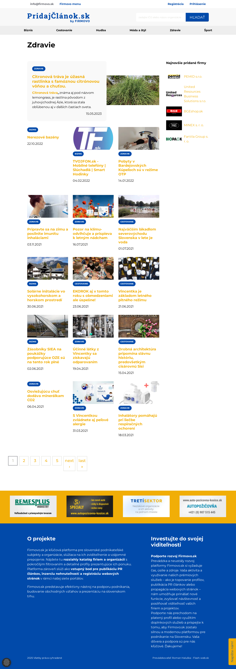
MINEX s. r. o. (194, 125)
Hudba (101, 30)
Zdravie (175, 30)
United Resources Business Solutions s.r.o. (195, 94)
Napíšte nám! (232, 651)
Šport (208, 30)
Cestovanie (64, 30)
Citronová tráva (45, 93)
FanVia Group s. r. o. (196, 139)
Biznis (28, 30)
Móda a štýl (138, 30)
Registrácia (176, 4)
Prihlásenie (198, 4)
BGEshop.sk (193, 111)
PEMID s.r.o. (193, 76)
